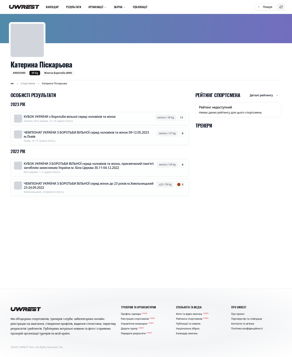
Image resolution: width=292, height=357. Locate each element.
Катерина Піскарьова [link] (54, 83)
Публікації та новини (188, 323)
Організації (97, 7)
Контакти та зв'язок (242, 323)
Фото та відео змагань (192, 314)
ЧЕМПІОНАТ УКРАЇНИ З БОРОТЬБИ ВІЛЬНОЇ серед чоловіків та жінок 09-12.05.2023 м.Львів (86, 134)
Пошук (265, 7)
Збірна (120, 7)
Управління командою (137, 323)
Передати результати (136, 333)
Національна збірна (187, 328)
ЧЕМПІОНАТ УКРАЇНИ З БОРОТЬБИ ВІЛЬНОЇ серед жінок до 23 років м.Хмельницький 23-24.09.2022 (89, 185)
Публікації (140, 7)
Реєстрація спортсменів (138, 319)
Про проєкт (238, 314)
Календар (52, 7)
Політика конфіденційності (247, 328)
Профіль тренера (134, 314)
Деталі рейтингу (264, 95)
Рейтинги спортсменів (192, 319)
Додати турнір (132, 328)
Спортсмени (28, 83)
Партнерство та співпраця (246, 319)
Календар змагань (187, 333)
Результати (73, 7)
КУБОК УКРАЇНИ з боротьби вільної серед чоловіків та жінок (70, 116)
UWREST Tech (26, 347)
